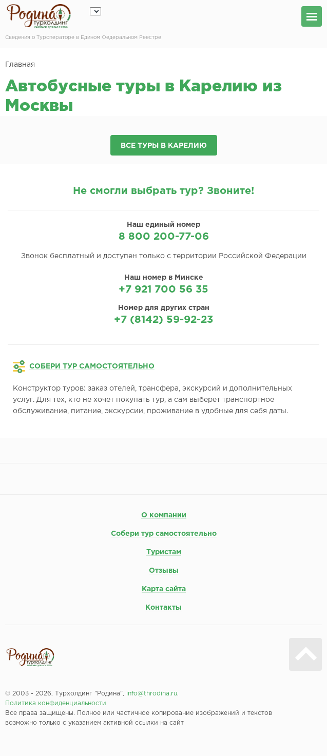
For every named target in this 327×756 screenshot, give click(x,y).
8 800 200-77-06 (164, 236)
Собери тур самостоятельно (164, 534)
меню (311, 16)
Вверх (305, 654)
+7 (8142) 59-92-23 (163, 319)
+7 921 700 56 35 (163, 289)
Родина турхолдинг (38, 16)
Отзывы (164, 571)
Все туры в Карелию (164, 146)
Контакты (163, 608)
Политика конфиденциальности (55, 703)
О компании (163, 515)
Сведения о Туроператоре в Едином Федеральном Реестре (83, 37)
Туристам (163, 552)
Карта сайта (164, 589)
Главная (20, 65)
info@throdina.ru (151, 693)
